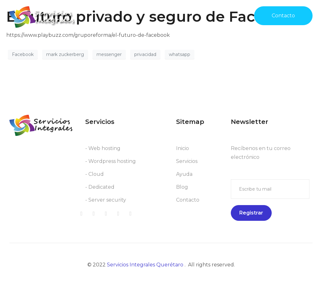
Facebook (23, 54)
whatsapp (179, 54)
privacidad (145, 54)
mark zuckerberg (65, 54)
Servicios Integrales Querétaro (146, 265)
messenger (109, 54)
